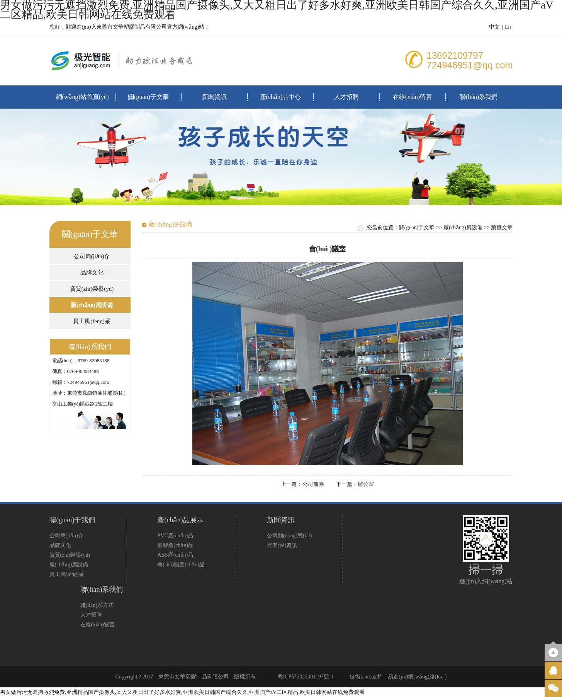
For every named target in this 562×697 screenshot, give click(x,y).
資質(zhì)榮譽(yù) (92, 289)
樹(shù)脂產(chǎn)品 (180, 564)
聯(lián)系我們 (479, 97)
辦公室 (366, 484)
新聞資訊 (214, 97)
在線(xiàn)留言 (412, 97)
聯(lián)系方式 (97, 605)
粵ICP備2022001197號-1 (306, 677)
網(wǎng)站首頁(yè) (82, 97)
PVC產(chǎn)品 (175, 536)
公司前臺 (313, 484)
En (508, 27)
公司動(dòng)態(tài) (289, 536)
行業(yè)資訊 (282, 545)
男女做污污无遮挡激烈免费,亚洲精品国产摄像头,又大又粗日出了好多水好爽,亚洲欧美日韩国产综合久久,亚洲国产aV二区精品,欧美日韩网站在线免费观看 (182, 692)
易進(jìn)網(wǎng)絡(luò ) (417, 677)
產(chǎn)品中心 (280, 97)
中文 (494, 27)
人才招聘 (346, 97)
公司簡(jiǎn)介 (92, 256)
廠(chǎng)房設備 (92, 305)
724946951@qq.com (469, 65)
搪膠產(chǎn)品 (175, 545)
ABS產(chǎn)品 (175, 555)
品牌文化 (92, 272)
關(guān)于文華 (148, 97)
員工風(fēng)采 (91, 321)
